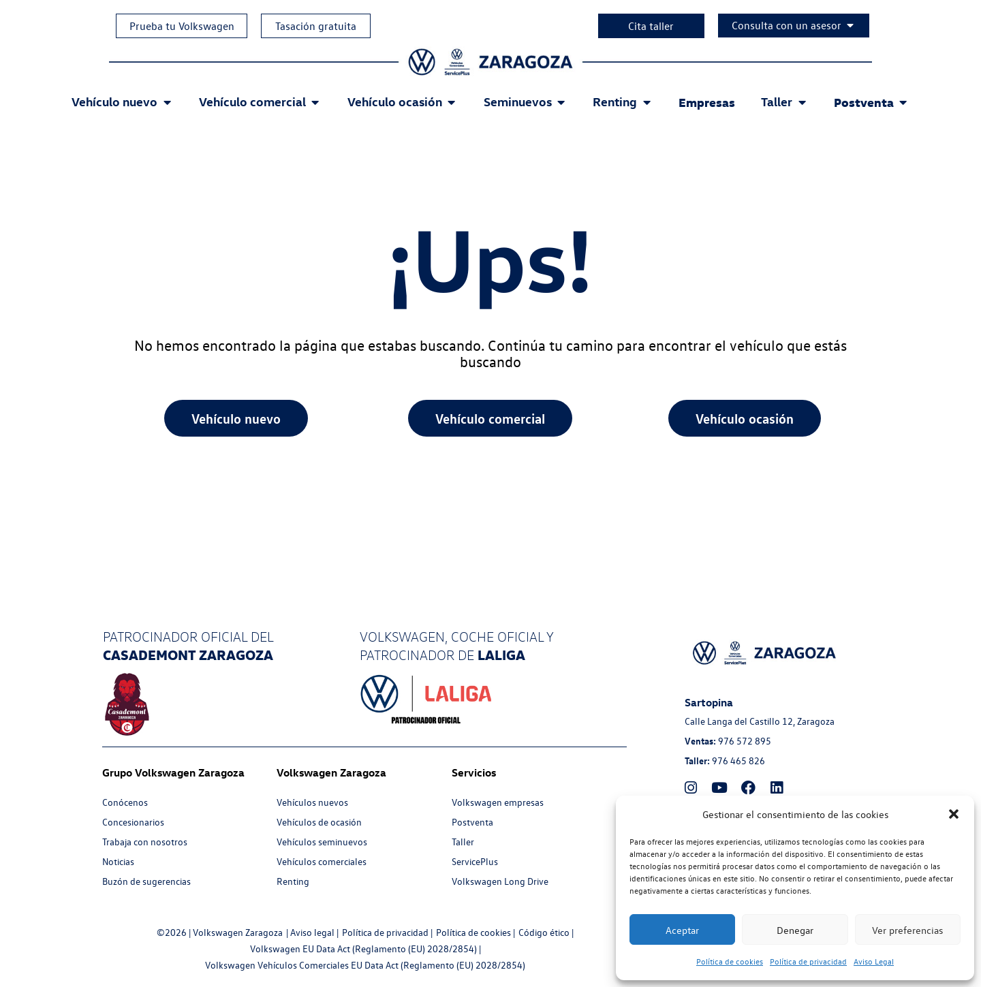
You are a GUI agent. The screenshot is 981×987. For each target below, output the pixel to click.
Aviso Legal (874, 961)
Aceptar (682, 930)
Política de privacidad (808, 961)
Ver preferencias (907, 930)
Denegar (795, 930)
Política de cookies (729, 961)
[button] (954, 814)
